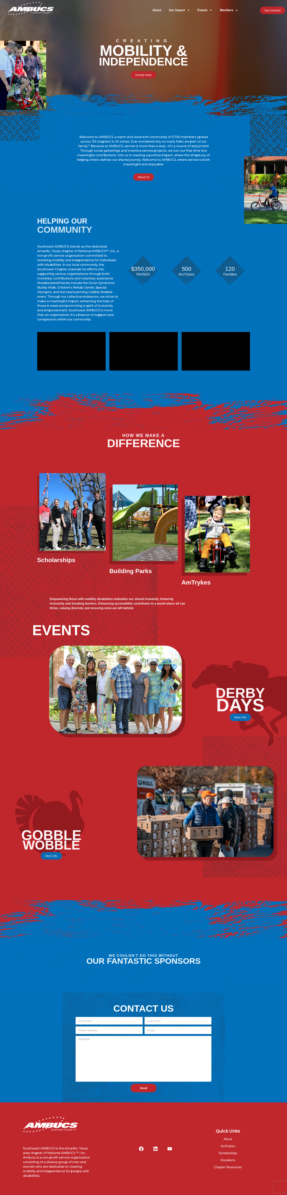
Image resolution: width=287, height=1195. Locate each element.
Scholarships (228, 1153)
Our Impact (179, 10)
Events (205, 10)
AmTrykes (228, 1146)
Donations (228, 1160)
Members (229, 10)
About (157, 10)
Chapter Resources (228, 1167)
